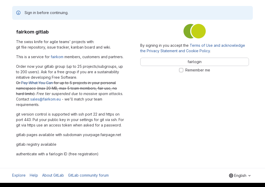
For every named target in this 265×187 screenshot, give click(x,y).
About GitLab (53, 175)
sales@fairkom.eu (45, 99)
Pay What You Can (37, 83)
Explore (19, 175)
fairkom (57, 57)
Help (34, 175)
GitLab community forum (88, 175)
